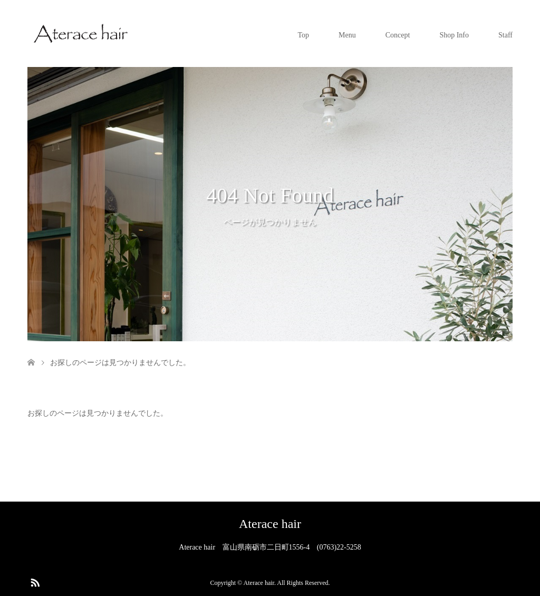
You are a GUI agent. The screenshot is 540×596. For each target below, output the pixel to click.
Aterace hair (270, 524)
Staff (505, 35)
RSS (34, 581)
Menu (347, 35)
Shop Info (454, 35)
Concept (397, 35)
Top (304, 35)
